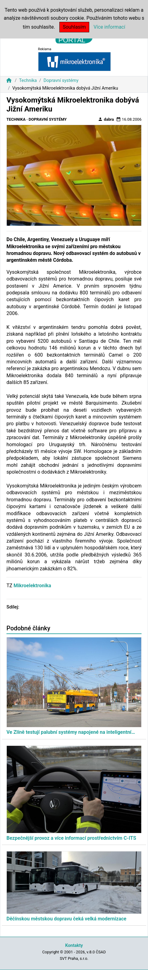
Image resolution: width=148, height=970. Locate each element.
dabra (106, 119)
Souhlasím (74, 27)
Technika (28, 80)
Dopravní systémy (60, 80)
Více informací (109, 27)
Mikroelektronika (32, 585)
